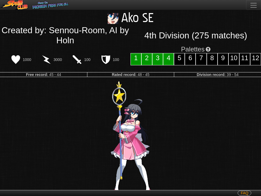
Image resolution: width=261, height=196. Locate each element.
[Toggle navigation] (253, 5)
